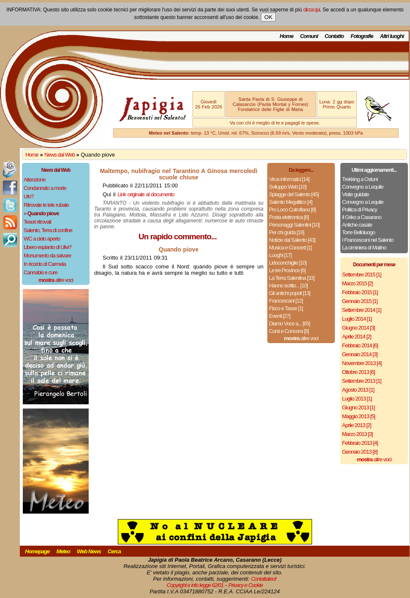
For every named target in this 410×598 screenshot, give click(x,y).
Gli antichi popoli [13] (289, 293)
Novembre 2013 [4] (362, 363)
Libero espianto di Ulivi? (47, 247)
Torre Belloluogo (358, 232)
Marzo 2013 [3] (357, 434)
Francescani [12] (286, 301)
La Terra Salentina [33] (292, 278)
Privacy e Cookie (245, 585)
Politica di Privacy (359, 209)
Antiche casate (357, 225)
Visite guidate (355, 194)
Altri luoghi (392, 36)
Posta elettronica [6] (289, 217)
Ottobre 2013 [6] (358, 372)
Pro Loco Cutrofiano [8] (292, 209)
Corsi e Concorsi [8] (289, 331)
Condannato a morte (45, 188)
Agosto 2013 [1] (358, 390)
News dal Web (59, 155)
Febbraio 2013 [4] (360, 443)
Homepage (37, 551)
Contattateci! (263, 579)
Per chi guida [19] (286, 232)
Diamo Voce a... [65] (289, 323)
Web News (89, 551)
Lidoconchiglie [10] (288, 263)
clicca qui (311, 10)
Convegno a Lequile (362, 187)
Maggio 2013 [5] (358, 416)
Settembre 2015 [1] (361, 274)
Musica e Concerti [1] (290, 247)
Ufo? (28, 196)
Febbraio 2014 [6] (360, 345)
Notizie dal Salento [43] (292, 240)
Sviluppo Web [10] (287, 187)
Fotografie (361, 36)
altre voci (55, 280)
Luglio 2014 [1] (357, 319)
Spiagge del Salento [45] (294, 194)
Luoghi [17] (280, 255)
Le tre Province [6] (287, 270)
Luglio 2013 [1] (357, 398)
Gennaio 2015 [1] (359, 301)
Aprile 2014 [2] (356, 336)
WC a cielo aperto (42, 238)
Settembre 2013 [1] (361, 381)
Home (286, 36)
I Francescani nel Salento (368, 240)
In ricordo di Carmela (45, 264)
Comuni (309, 36)
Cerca (114, 551)
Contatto (334, 36)
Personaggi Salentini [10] (294, 225)
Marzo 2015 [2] (357, 283)
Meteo (63, 551)
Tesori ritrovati (37, 222)
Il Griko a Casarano (361, 217)
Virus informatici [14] (289, 179)
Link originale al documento (145, 194)
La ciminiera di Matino (364, 247)
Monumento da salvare (47, 255)
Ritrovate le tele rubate (46, 205)
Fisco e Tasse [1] (286, 308)
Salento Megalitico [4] (290, 202)
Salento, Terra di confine (48, 230)
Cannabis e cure (40, 272)
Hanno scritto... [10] (288, 285)
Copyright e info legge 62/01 (195, 585)
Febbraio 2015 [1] (360, 292)
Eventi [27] (279, 316)
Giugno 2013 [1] (358, 407)
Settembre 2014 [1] (361, 310)
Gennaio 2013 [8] (359, 452)
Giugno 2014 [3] (358, 328)
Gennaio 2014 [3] (359, 354)
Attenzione (34, 179)
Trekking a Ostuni (359, 179)
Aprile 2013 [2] (356, 425)
